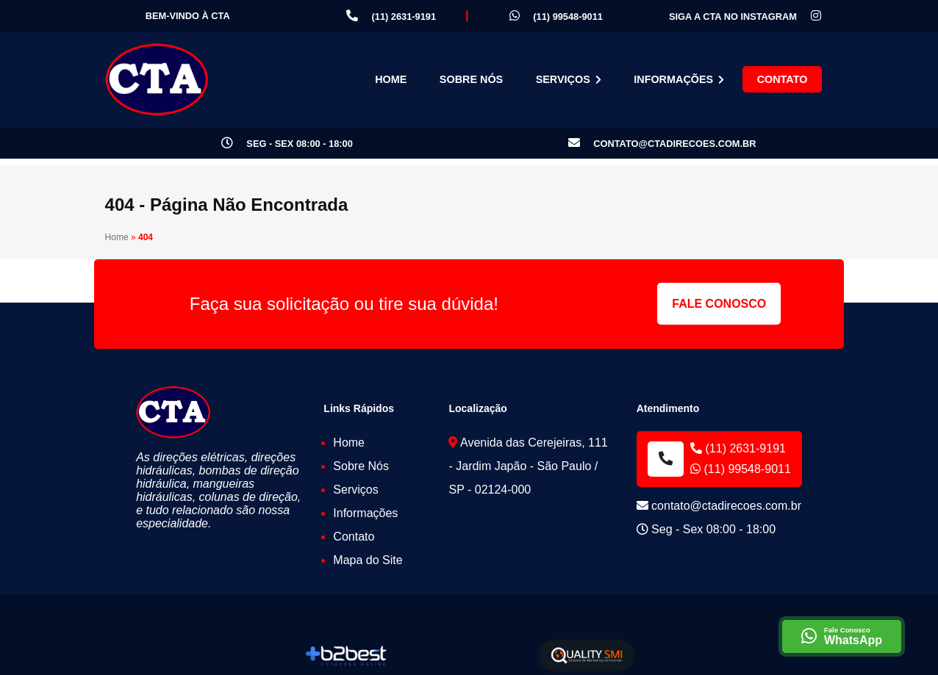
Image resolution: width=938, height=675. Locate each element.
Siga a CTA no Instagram (745, 16)
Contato (782, 79)
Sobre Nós (471, 79)
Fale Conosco (719, 303)
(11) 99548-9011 (556, 16)
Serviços (568, 79)
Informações (679, 79)
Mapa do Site (367, 560)
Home (391, 79)
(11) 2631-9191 (391, 16)
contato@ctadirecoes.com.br (662, 143)
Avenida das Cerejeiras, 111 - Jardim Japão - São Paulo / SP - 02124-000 (527, 466)
